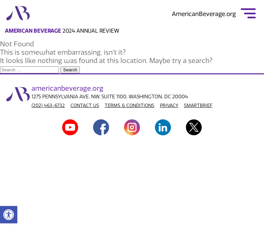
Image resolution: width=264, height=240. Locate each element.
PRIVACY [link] (169, 105)
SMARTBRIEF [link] (198, 105)
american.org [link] (67, 88)
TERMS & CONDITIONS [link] (129, 105)
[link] (8, 214)
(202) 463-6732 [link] (48, 105)
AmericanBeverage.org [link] (204, 14)
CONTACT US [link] (84, 105)
